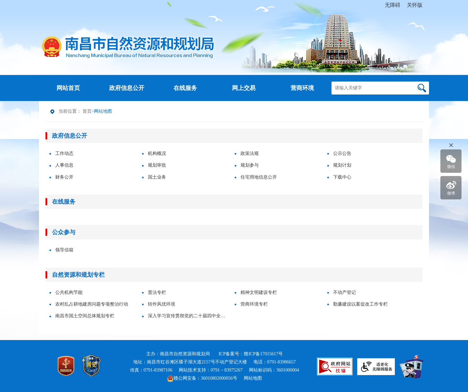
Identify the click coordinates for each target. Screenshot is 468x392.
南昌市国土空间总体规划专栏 (84, 315)
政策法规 (249, 153)
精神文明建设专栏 (258, 292)
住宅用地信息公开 (258, 177)
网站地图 (253, 378)
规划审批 (157, 165)
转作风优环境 (161, 304)
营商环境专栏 (254, 304)
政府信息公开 (69, 136)
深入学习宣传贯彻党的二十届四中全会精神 (188, 315)
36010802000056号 (219, 378)
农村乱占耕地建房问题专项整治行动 (91, 304)
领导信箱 (64, 249)
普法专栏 (157, 292)
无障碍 (392, 5)
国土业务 (157, 177)
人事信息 (64, 165)
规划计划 (342, 165)
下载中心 (342, 177)
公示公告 (342, 153)
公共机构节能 (69, 292)
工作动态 (64, 153)
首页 (87, 111)
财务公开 (64, 177)
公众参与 (63, 232)
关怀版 (414, 5)
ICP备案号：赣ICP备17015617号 (251, 353)
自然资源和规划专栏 (78, 275)
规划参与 (249, 165)
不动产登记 (344, 292)
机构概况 (157, 153)
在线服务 (63, 201)
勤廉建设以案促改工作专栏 (360, 304)
